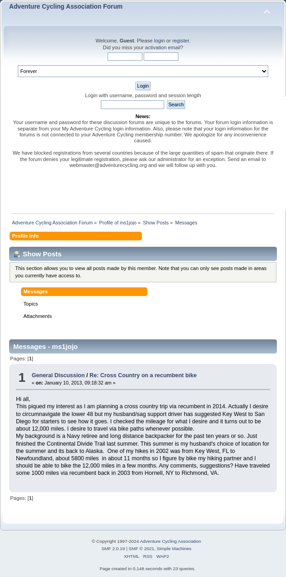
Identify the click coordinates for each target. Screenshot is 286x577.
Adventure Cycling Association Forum (66, 6)
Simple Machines (174, 548)
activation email (162, 47)
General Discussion (57, 375)
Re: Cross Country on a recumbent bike (143, 375)
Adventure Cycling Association (170, 541)
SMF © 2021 (141, 548)
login (159, 40)
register (180, 40)
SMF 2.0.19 (113, 548)
